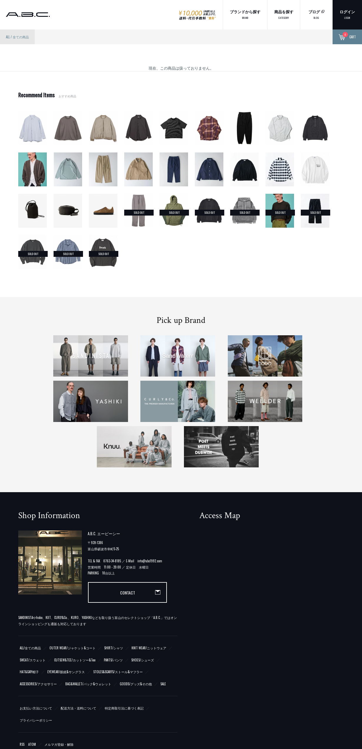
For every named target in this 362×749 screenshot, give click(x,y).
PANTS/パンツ (113, 614)
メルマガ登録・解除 (59, 698)
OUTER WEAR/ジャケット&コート (72, 601)
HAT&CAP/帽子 (29, 626)
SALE (163, 637)
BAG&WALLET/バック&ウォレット (88, 637)
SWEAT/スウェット (33, 614)
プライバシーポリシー (36, 674)
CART (347, 37)
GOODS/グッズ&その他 (136, 637)
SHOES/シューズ (142, 614)
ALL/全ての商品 (30, 601)
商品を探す (283, 14)
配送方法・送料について (78, 662)
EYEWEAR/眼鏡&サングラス (66, 626)
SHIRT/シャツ (113, 601)
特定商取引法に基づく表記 (124, 662)
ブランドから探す (245, 14)
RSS (22, 698)
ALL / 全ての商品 (17, 37)
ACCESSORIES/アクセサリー (38, 637)
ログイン (347, 14)
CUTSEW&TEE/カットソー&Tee (74, 614)
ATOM (32, 698)
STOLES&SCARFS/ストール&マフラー (118, 626)
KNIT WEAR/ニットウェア (149, 601)
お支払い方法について (36, 662)
